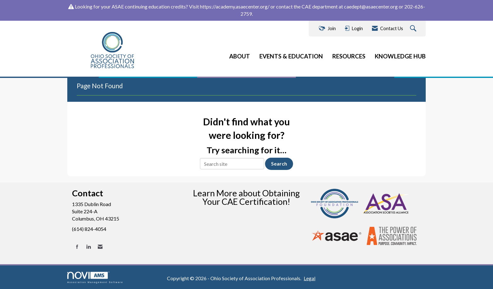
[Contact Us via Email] (100, 247)
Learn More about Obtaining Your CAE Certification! (246, 197)
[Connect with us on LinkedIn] (88, 247)
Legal (309, 278)
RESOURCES (348, 56)
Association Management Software (95, 277)
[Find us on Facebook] (77, 247)
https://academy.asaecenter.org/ (234, 6)
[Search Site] (414, 29)
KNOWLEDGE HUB (400, 56)
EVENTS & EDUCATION (291, 56)
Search (279, 163)
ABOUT (239, 56)
